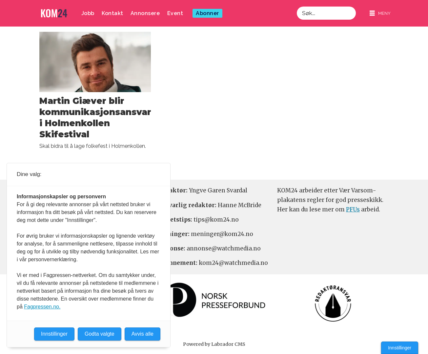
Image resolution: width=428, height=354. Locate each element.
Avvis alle (142, 334)
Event (175, 13)
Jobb (87, 13)
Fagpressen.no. (42, 306)
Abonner (207, 13)
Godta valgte (99, 334)
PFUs (353, 209)
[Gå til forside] (54, 13)
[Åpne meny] (380, 13)
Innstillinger (399, 347)
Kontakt (112, 13)
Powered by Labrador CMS (214, 344)
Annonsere (145, 13)
